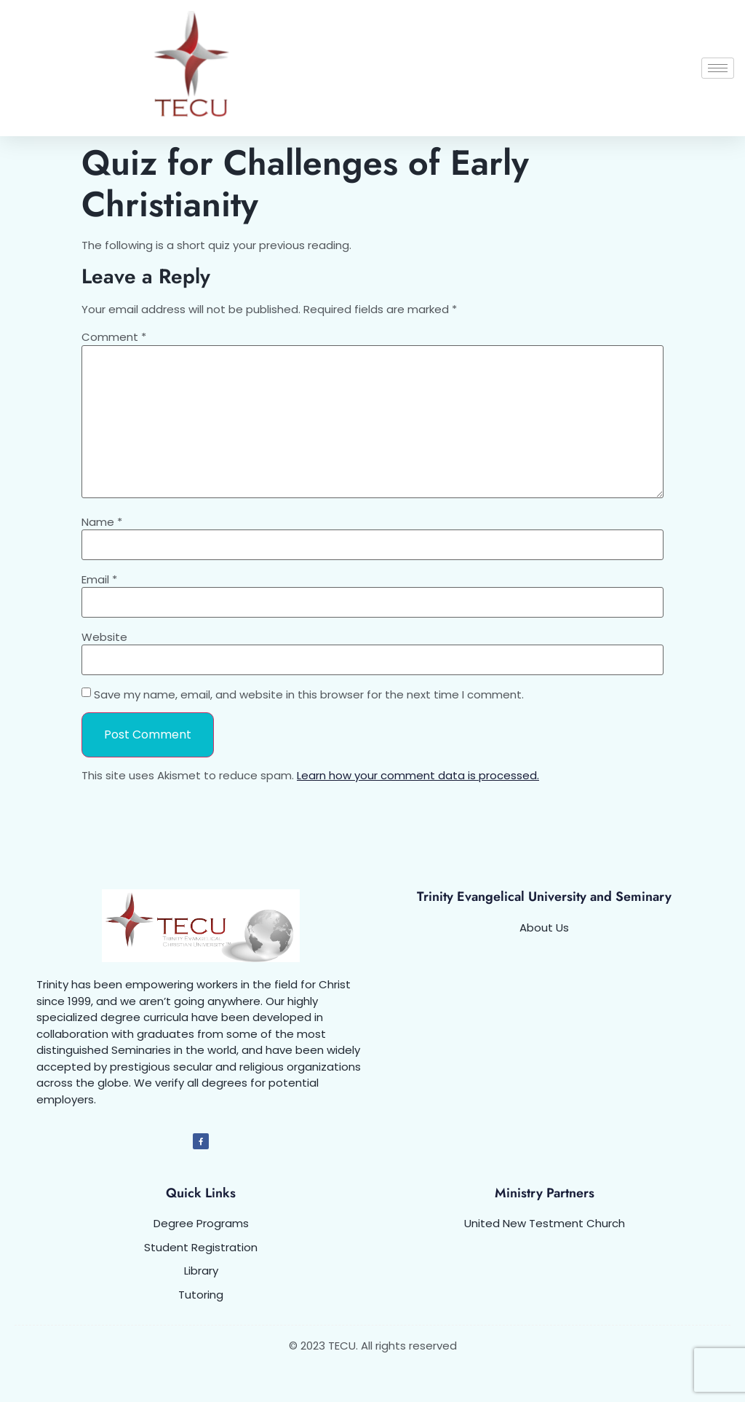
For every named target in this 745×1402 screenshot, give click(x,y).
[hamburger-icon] (717, 68)
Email (99, 579)
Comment (113, 336)
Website (104, 636)
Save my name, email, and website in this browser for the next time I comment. (309, 694)
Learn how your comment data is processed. (418, 775)
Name (101, 521)
